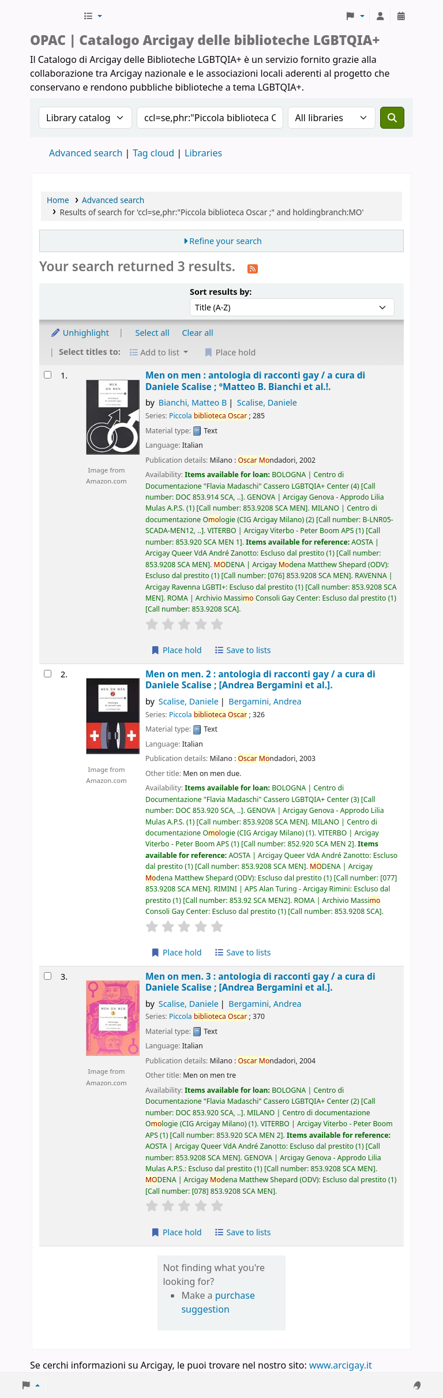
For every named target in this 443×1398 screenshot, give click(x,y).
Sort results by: (220, 291)
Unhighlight (79, 332)
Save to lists (242, 649)
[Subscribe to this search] (252, 268)
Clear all (197, 332)
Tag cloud (153, 153)
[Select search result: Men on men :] (47, 374)
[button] (92, 16)
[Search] (392, 118)
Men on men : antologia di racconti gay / (255, 381)
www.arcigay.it (340, 1365)
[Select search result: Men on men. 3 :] (47, 976)
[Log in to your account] (380, 16)
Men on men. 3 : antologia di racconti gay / (260, 982)
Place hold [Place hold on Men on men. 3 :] (176, 1232)
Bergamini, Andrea (264, 701)
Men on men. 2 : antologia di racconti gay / (260, 680)
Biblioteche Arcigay (55, 16)
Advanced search (85, 153)
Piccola (208, 416)
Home (58, 199)
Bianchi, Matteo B (193, 402)
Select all (153, 332)
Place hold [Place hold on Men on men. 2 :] (176, 952)
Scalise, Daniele (267, 402)
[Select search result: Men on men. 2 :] (47, 673)
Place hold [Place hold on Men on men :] (176, 649)
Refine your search (225, 240)
